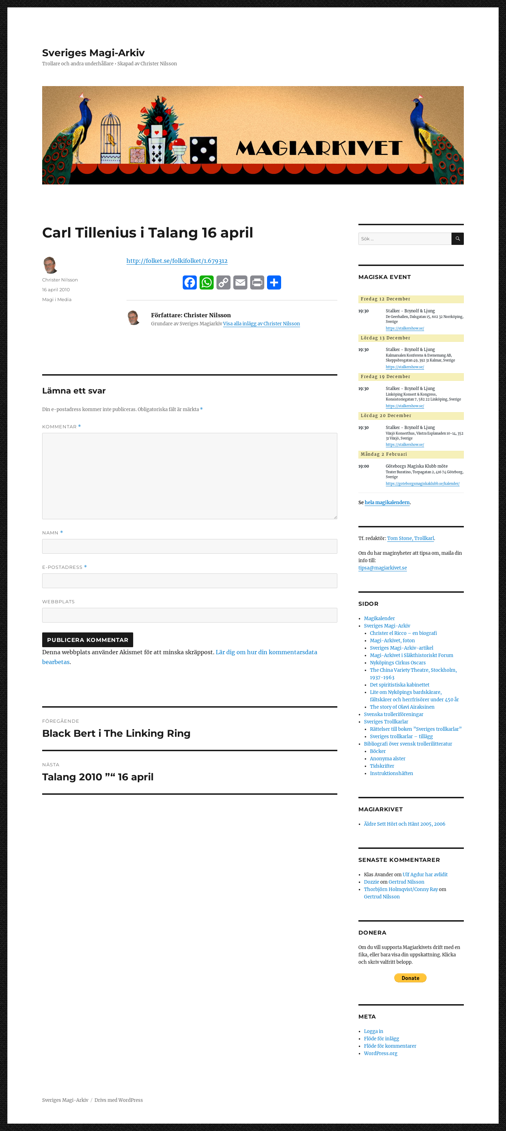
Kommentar (61, 427)
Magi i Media (57, 299)
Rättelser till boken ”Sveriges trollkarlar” (416, 729)
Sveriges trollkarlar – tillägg (401, 737)
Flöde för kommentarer (390, 1046)
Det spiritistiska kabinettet (399, 685)
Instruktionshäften (391, 773)
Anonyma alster (388, 759)
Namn (52, 533)
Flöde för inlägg (381, 1039)
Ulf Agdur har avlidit (425, 875)
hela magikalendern (387, 503)
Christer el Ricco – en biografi (403, 633)
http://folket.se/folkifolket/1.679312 (177, 260)
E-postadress (64, 567)
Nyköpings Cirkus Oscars (398, 663)
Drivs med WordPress (119, 1100)
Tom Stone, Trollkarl (410, 538)
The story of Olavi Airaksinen (402, 707)
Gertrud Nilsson (406, 882)
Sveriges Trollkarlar (386, 722)
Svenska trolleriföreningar (393, 714)
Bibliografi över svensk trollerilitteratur (408, 744)
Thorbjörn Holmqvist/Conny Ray (401, 889)
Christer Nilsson (60, 279)
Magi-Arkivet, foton (392, 641)
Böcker (378, 751)
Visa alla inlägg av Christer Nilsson (261, 324)
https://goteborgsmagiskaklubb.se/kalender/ (423, 484)
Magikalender (379, 619)
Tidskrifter (382, 766)
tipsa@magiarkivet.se (382, 568)
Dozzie (371, 882)
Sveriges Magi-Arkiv (93, 53)
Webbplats (58, 601)
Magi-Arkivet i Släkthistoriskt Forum (411, 655)
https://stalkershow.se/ (405, 328)
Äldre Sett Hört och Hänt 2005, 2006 (405, 824)
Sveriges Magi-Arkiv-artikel (401, 648)
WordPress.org (380, 1054)
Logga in (373, 1031)
